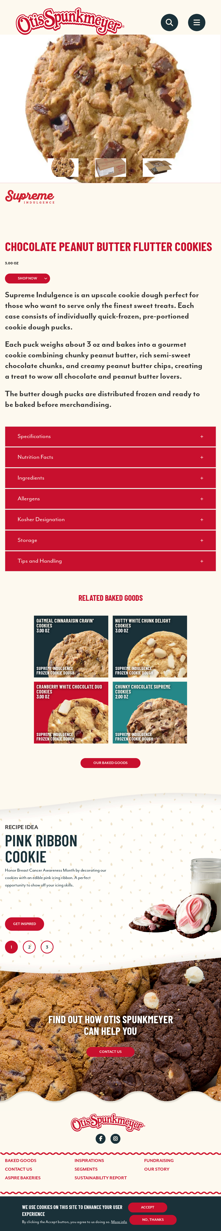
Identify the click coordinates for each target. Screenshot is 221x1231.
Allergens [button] (29, 498)
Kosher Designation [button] (41, 519)
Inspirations (89, 1160)
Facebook (101, 1139)
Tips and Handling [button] (40, 561)
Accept (147, 1207)
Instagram (115, 1139)
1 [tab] (11, 947)
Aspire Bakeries (23, 1178)
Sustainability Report (101, 1178)
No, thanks (153, 1220)
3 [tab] (47, 947)
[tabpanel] (110, 854)
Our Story (156, 1169)
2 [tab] (29, 947)
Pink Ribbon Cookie (41, 848)
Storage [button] (27, 540)
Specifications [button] (34, 436)
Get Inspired (24, 924)
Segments (86, 1169)
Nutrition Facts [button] (35, 457)
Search (169, 22)
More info (119, 1222)
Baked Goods (20, 1160)
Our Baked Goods (110, 763)
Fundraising (159, 1160)
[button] (110, 278)
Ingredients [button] (31, 478)
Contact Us (110, 1052)
